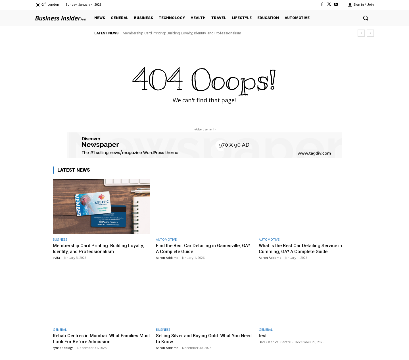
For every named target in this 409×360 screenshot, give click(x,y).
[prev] (361, 33)
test (263, 335)
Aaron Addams (167, 257)
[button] (365, 18)
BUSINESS (60, 239)
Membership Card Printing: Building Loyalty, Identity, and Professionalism (182, 33)
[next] (370, 33)
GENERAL (60, 329)
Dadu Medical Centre (275, 342)
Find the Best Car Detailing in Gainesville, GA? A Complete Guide (200, 248)
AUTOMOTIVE (166, 239)
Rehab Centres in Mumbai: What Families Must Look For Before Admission (97, 338)
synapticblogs (63, 348)
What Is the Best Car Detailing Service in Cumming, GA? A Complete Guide (302, 248)
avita (56, 257)
